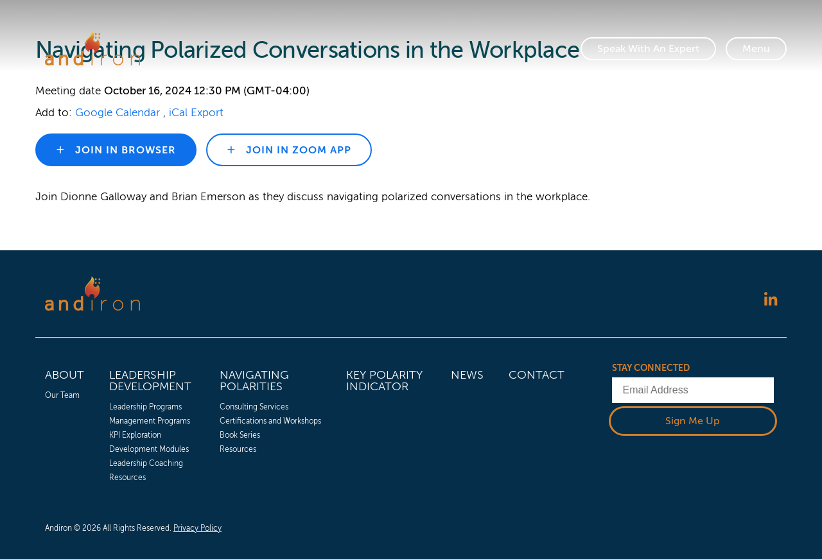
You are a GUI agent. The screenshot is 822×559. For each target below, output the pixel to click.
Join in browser (124, 150)
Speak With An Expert (648, 49)
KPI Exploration (135, 435)
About (64, 374)
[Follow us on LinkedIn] (770, 300)
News (467, 374)
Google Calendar (117, 113)
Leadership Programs (145, 406)
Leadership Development (150, 380)
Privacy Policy (197, 528)
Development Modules (149, 449)
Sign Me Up (692, 421)
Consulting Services (254, 406)
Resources (127, 477)
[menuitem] (64, 424)
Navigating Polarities (254, 380)
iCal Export (196, 113)
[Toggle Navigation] (756, 48)
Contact (536, 374)
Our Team (62, 395)
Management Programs (149, 421)
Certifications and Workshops (270, 421)
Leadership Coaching (146, 463)
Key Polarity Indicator (384, 380)
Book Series (240, 435)
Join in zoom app (297, 150)
